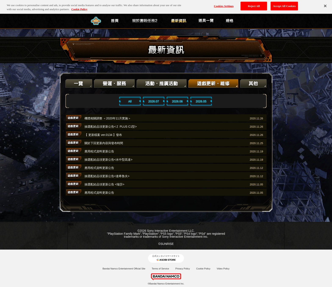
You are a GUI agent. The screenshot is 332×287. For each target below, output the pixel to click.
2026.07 (153, 101)
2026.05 (201, 101)
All (130, 101)
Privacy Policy (182, 268)
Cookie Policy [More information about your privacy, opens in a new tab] (79, 7)
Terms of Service (160, 268)
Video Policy (223, 268)
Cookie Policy (203, 268)
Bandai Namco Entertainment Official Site (123, 268)
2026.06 (177, 101)
